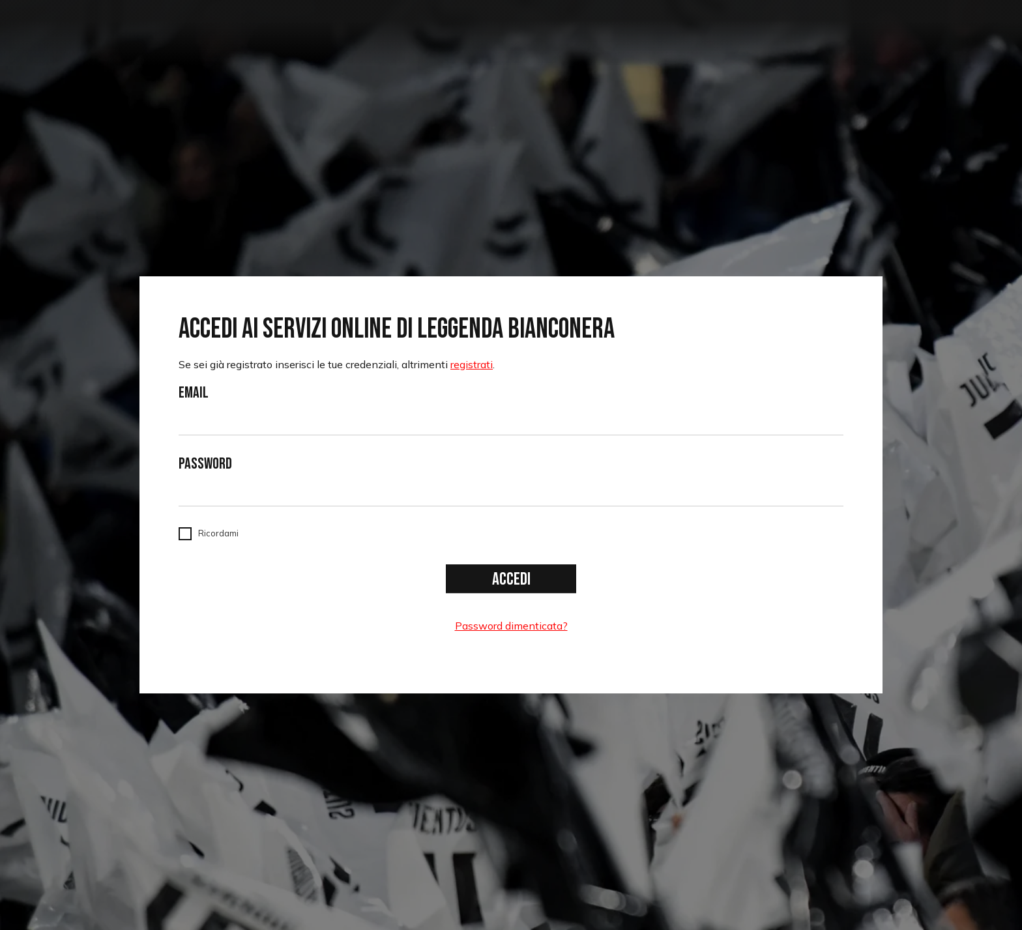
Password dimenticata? (511, 625)
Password (205, 464)
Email (194, 393)
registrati (471, 364)
